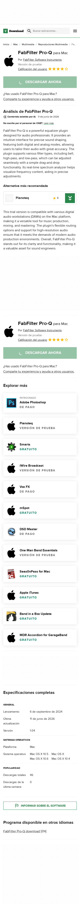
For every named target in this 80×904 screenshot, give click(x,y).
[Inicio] (6, 45)
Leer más (49, 123)
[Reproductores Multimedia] (53, 45)
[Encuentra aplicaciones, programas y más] (48, 31)
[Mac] (15, 45)
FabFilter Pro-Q (43, 53)
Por (40, 59)
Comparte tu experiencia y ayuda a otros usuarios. (38, 99)
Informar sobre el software (40, 805)
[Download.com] (13, 31)
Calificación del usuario (43, 69)
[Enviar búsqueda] (29, 31)
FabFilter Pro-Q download (21, 831)
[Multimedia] (28, 45)
